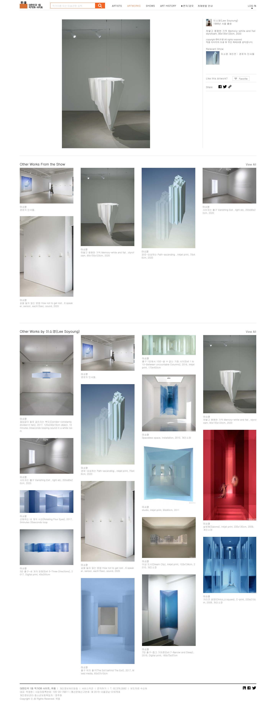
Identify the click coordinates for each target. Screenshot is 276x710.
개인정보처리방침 (69, 688)
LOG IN (252, 6)
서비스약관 (87, 688)
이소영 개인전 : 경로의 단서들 (238, 53)
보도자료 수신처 (138, 688)
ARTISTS (117, 6)
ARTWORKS (134, 6)
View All (251, 164)
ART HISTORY (168, 6)
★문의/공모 (187, 6)
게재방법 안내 (205, 6)
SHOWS (150, 6)
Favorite (243, 78)
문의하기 (101, 688)
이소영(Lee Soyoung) (225, 20)
